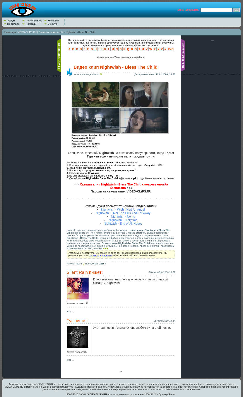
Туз (70, 320)
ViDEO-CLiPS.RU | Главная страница (38, 32)
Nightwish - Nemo (123, 216)
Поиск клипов (34, 20)
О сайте (52, 24)
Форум (11, 20)
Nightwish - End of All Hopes (123, 223)
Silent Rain (77, 272)
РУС (170, 49)
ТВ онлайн (13, 24)
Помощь (31, 24)
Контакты (53, 20)
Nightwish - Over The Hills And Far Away (123, 213)
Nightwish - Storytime (123, 220)
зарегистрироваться (100, 255)
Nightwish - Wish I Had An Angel (123, 209)
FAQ (105, 248)
